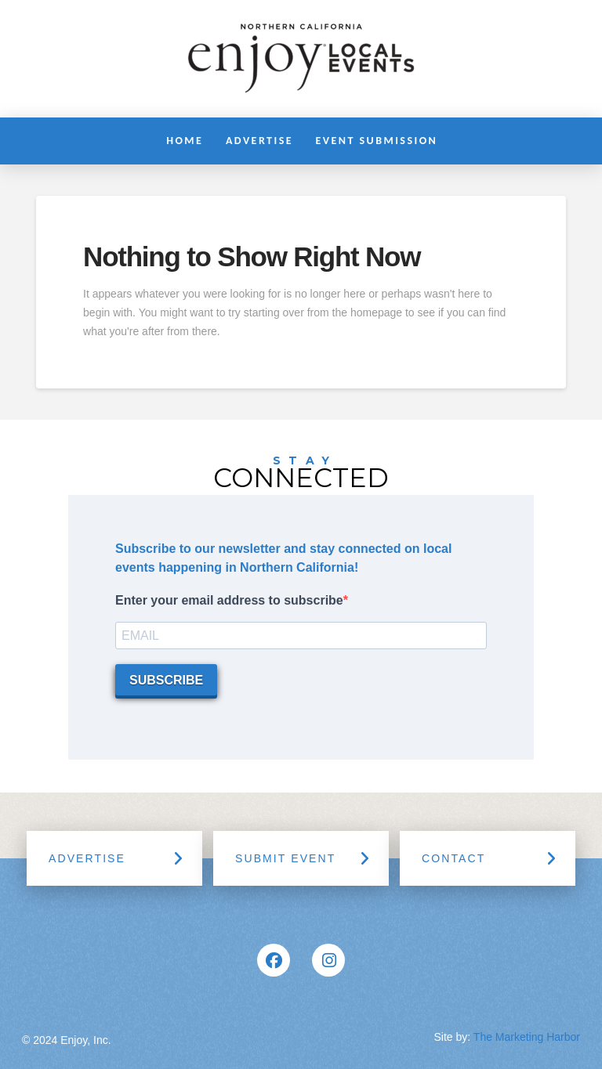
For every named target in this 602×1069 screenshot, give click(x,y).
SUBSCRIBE (166, 680)
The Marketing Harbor (526, 1037)
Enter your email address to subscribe (229, 600)
